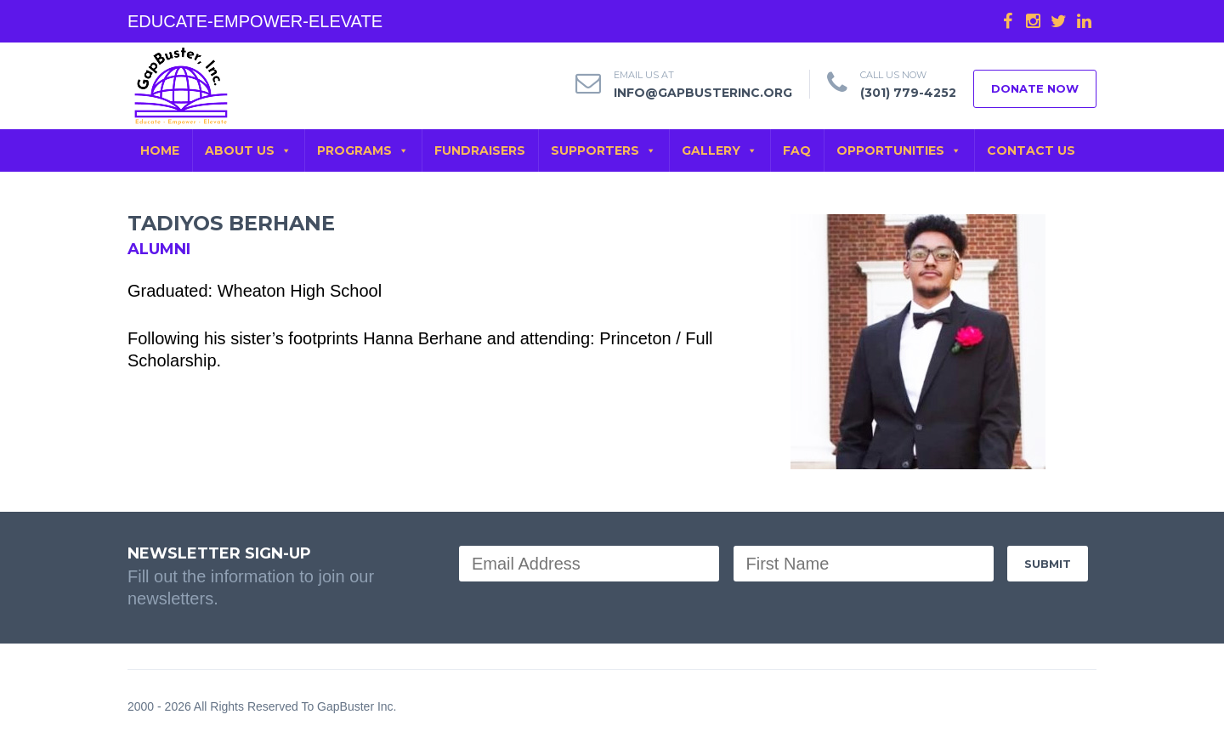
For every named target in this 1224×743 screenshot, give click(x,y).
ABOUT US (248, 150)
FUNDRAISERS (479, 150)
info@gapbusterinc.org (703, 92)
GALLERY (719, 150)
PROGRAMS (363, 150)
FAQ (797, 150)
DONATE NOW (1035, 88)
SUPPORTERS (603, 150)
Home (159, 150)
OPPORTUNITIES (898, 150)
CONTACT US (1031, 150)
